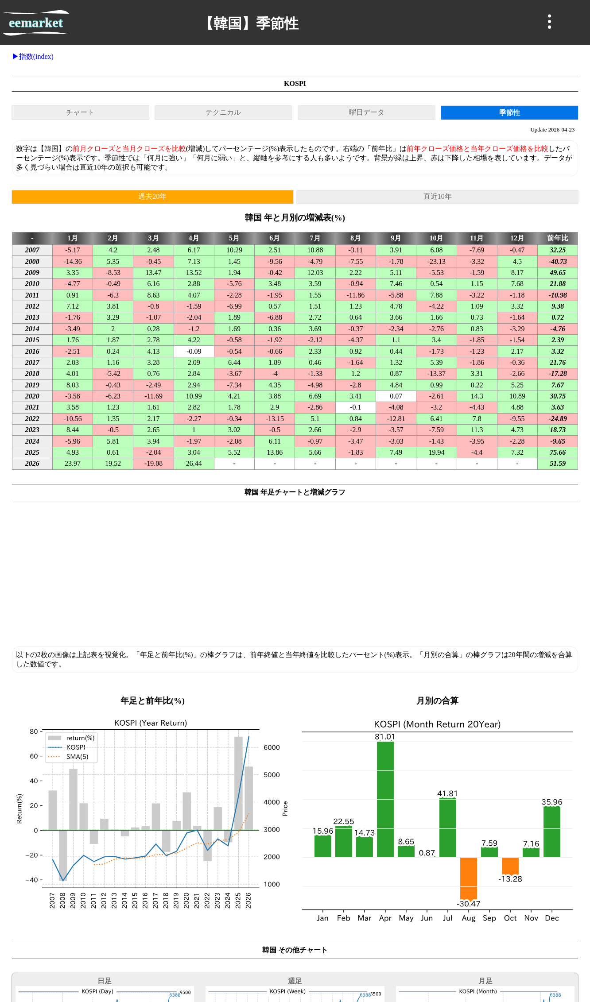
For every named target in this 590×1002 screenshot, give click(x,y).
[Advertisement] (295, 577)
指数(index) (36, 56)
